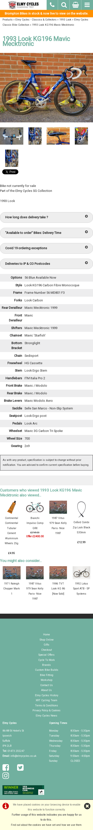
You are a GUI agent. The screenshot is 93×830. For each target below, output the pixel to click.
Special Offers (46, 654)
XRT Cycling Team (46, 700)
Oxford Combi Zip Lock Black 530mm (81, 527)
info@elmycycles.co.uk (23, 756)
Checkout (46, 649)
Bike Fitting (46, 675)
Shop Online (47, 639)
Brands (46, 665)
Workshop (46, 680)
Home (46, 634)
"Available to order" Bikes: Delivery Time (46, 232)
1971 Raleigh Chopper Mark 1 (11, 588)
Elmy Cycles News (46, 715)
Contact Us (46, 685)
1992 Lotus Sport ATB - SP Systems (81, 588)
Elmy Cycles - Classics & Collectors (36, 19)
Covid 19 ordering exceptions (46, 248)
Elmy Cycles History (46, 695)
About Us (46, 690)
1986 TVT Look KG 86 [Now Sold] (58, 588)
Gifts (46, 644)
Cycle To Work (46, 660)
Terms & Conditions (46, 705)
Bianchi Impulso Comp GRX (35, 523)
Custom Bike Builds (46, 670)
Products (7, 19)
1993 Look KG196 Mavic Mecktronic (53, 24)
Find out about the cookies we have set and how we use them (46, 825)
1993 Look (65, 19)
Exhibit (46, 206)
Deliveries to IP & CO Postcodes (46, 263)
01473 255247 (16, 751)
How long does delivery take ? (46, 217)
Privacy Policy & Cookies (46, 710)
